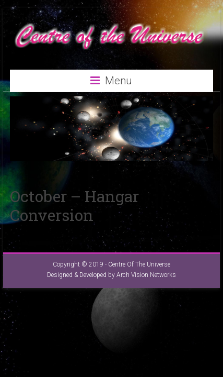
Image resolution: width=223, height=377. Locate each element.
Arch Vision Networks (146, 275)
